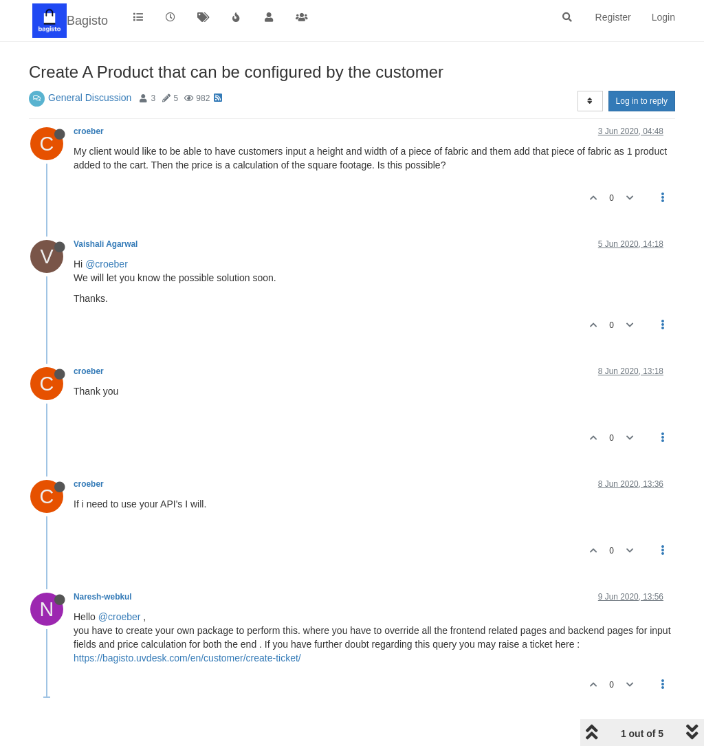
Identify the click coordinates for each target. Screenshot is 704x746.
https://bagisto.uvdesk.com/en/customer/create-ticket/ (187, 657)
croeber (89, 131)
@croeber (106, 264)
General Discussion (89, 97)
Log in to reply (642, 101)
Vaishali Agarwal (106, 244)
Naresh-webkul (103, 597)
